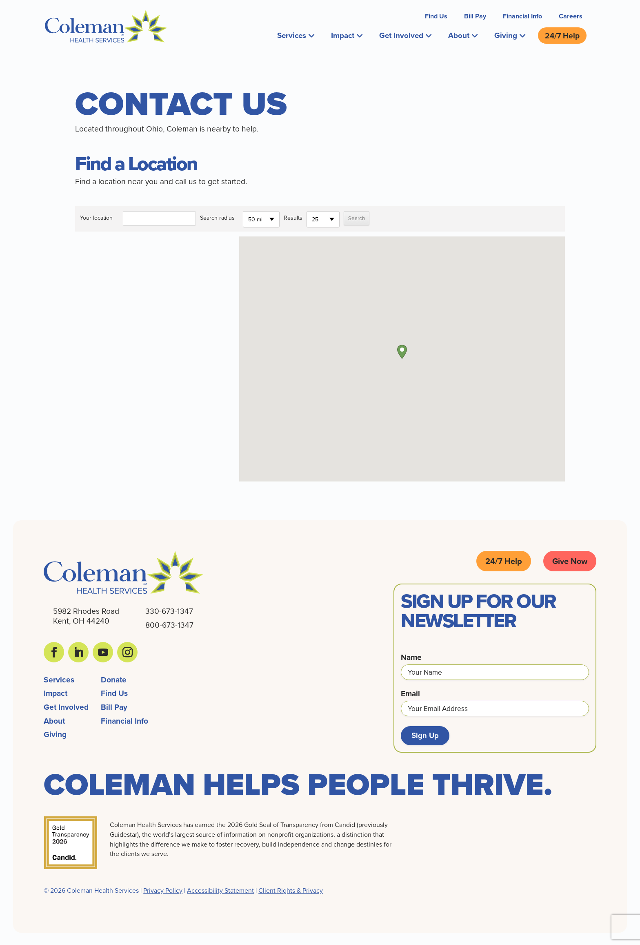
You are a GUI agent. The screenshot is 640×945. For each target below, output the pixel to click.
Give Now (569, 560)
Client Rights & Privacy (290, 889)
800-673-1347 (169, 623)
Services (293, 35)
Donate (114, 678)
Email (410, 692)
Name (411, 656)
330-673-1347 (169, 609)
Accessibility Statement (220, 889)
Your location (96, 216)
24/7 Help (562, 34)
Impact (346, 35)
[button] (402, 350)
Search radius (217, 216)
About (463, 35)
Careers (570, 16)
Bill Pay (475, 16)
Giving (509, 35)
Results (293, 216)
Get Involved (404, 35)
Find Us (436, 16)
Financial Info (522, 16)
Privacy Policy (162, 889)
